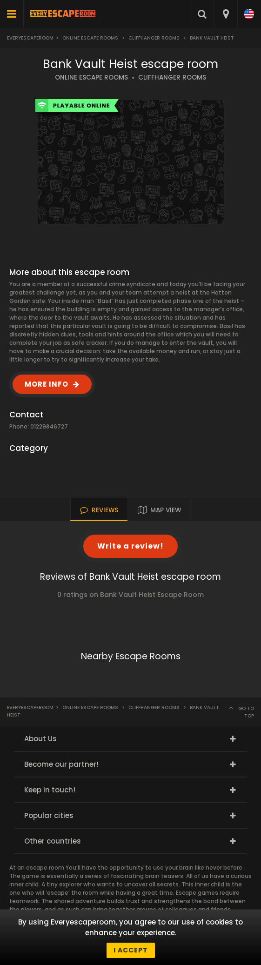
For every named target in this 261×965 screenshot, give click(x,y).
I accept (131, 950)
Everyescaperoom (30, 37)
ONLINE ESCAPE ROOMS (91, 77)
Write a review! (130, 546)
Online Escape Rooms (90, 37)
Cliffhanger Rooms (154, 37)
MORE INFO (46, 384)
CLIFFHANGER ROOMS (172, 77)
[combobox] (225, 14)
